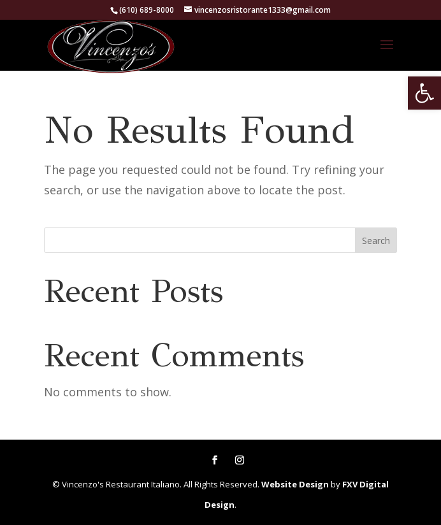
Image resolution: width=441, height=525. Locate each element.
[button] (424, 93)
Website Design (295, 484)
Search (376, 240)
